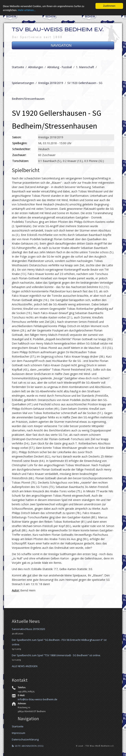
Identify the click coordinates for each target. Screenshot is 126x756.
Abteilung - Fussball (59, 67)
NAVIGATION (63, 45)
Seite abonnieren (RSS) (28, 745)
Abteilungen (35, 67)
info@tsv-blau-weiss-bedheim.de (37, 699)
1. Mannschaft (85, 67)
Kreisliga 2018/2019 (50, 83)
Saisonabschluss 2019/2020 (28, 629)
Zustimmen (109, 6)
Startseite (18, 67)
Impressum (18, 732)
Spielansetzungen (23, 83)
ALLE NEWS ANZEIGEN (24, 666)
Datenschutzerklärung (25, 739)
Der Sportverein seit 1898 (37, 37)
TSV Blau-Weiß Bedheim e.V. (57, 29)
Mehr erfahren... (27, 10)
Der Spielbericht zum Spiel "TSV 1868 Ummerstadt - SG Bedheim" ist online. (56, 655)
